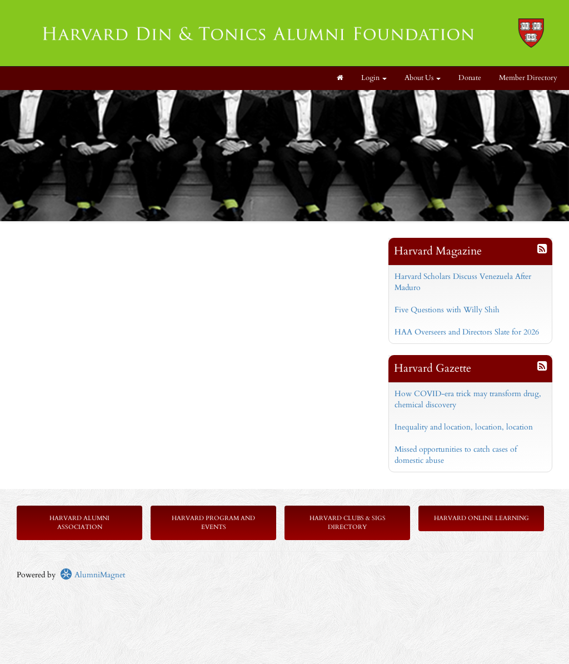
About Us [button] (423, 78)
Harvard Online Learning (481, 518)
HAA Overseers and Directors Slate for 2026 (467, 332)
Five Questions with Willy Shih (447, 309)
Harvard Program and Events (213, 522)
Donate (469, 78)
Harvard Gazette (432, 368)
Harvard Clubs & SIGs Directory (348, 522)
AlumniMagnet (92, 575)
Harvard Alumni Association (79, 522)
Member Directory (528, 78)
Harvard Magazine (438, 250)
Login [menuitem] (374, 78)
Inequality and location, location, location (464, 427)
